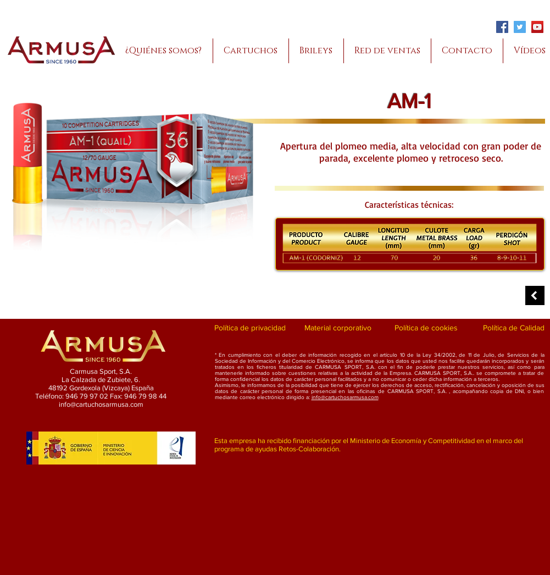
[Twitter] (520, 27)
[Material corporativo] (338, 328)
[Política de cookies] (426, 328)
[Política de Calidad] (514, 328)
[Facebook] (502, 27)
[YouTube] (537, 27)
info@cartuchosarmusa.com (345, 397)
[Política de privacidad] (250, 328)
